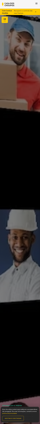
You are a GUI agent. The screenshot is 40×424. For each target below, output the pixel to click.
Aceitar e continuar (13, 418)
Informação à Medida (12, 405)
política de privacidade (9, 413)
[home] (8, 4)
